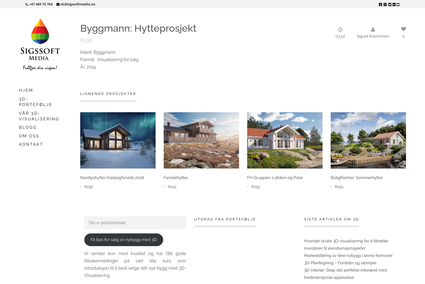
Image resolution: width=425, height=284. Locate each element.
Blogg (28, 127)
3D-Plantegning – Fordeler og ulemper (340, 262)
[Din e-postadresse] (135, 222)
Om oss (29, 136)
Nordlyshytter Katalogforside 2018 (112, 178)
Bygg (86, 40)
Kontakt (31, 144)
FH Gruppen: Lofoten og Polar (275, 178)
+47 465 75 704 (41, 4)
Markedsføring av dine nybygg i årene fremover (348, 255)
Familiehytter (176, 178)
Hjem (26, 90)
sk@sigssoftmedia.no (78, 4)
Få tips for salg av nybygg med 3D (124, 239)
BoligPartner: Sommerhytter (357, 178)
